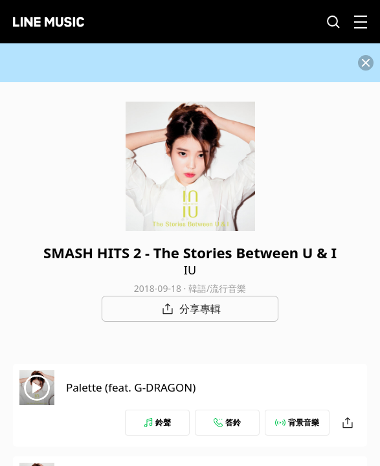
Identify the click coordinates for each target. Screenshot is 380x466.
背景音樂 (297, 422)
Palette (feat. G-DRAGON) (131, 387)
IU (190, 270)
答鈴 (227, 422)
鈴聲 (157, 422)
